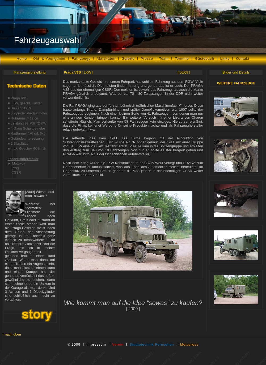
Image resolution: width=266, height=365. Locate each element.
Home (22, 59)
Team (165, 59)
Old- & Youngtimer (49, 59)
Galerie (128, 59)
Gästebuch (204, 59)
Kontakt (242, 59)
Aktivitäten (106, 59)
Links (225, 59)
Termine (182, 59)
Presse (147, 59)
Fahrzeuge (81, 59)
